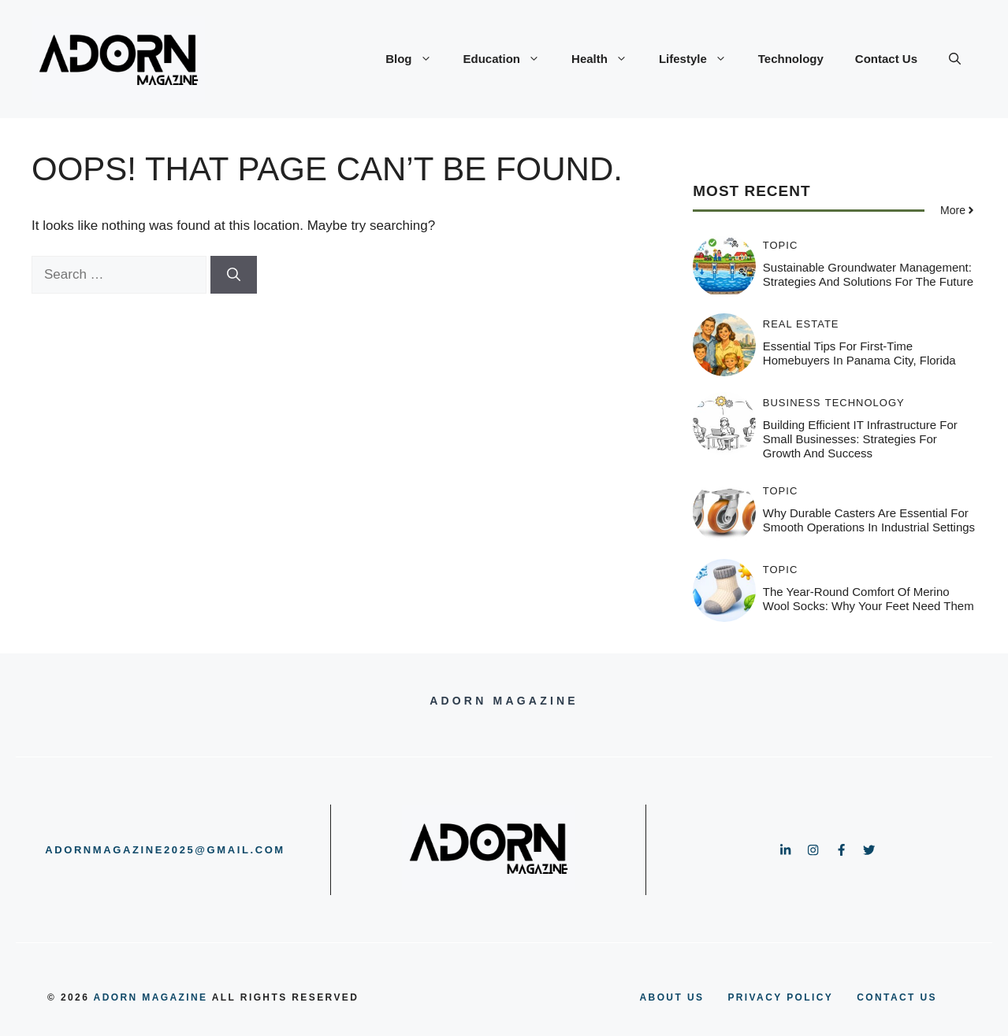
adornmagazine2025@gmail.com (165, 850)
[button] (954, 59)
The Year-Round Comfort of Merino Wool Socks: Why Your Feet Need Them (868, 598)
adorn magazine (151, 997)
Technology (791, 58)
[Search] (233, 275)
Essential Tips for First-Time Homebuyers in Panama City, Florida (859, 353)
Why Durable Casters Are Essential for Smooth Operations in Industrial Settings (869, 520)
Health (607, 59)
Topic (780, 245)
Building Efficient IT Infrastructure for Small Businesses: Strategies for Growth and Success (860, 439)
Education (509, 59)
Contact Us (886, 58)
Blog (416, 59)
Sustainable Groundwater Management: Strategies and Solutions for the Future (868, 274)
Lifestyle (700, 59)
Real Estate (801, 324)
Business (792, 403)
